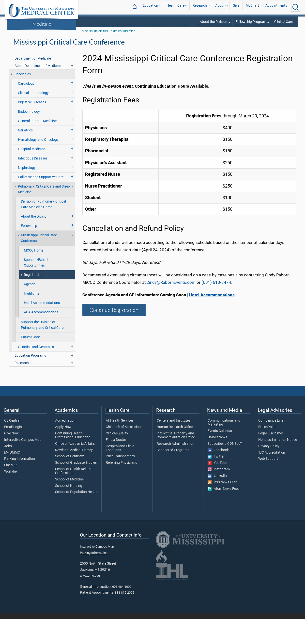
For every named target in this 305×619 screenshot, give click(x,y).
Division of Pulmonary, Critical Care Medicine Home (43, 211)
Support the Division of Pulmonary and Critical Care (42, 331)
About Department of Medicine (38, 72)
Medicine (41, 23)
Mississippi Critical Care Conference (108, 37)
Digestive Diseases (32, 109)
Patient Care (30, 343)
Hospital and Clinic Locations (120, 455)
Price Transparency (120, 463)
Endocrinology (29, 118)
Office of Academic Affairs (75, 450)
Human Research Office (175, 433)
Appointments (276, 7)
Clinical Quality (117, 440)
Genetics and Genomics (36, 353)
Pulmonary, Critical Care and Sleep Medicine (249, 31)
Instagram (219, 476)
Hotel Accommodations (42, 309)
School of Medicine (69, 486)
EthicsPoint (267, 433)
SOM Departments (157, 31)
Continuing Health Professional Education (73, 442)
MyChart (252, 7)
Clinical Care (283, 22)
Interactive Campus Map (23, 446)
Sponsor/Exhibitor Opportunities (38, 269)
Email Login (13, 433)
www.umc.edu (90, 582)
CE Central (12, 427)
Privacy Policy (268, 453)
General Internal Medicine (37, 127)
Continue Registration (114, 316)
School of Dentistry (69, 463)
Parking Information (19, 465)
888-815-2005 (124, 599)
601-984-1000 (121, 593)
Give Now (11, 440)
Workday (11, 478)
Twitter (216, 463)
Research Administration (175, 450)
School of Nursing (68, 492)
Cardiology (26, 90)
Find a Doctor (116, 446)
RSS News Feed (222, 489)
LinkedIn (217, 482)
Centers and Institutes (173, 427)
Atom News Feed (224, 495)
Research (200, 7)
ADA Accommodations (41, 319)
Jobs (8, 453)
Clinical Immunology (33, 99)
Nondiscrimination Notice (277, 446)
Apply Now (63, 433)
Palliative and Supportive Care (40, 183)
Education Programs (30, 362)
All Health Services (120, 427)
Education (150, 7)
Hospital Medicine (31, 155)
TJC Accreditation (271, 459)
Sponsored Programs (173, 457)
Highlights (31, 300)
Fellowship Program (251, 22)
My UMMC (12, 459)
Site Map (10, 472)
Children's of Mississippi (123, 433)
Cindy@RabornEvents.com (171, 288)
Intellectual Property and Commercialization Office (176, 442)
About (220, 7)
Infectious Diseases (32, 165)
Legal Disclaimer (270, 440)
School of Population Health (76, 498)
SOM (91, 31)
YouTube (217, 469)
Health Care (175, 7)
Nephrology (27, 174)
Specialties (23, 81)
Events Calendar (220, 437)
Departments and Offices (119, 31)
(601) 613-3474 (216, 288)
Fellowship (29, 232)
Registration (33, 281)
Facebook (218, 457)
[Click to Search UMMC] (295, 7)
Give (236, 7)
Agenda (30, 290)
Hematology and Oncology (38, 146)
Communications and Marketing (224, 429)
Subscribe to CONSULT (225, 450)
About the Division (213, 22)
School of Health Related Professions (73, 477)
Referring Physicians (121, 469)
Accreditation (65, 427)
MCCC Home (33, 257)
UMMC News (217, 444)
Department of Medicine (33, 65)
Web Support (268, 465)
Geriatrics (25, 137)
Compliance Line (270, 427)
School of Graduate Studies (76, 469)
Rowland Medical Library (74, 457)
